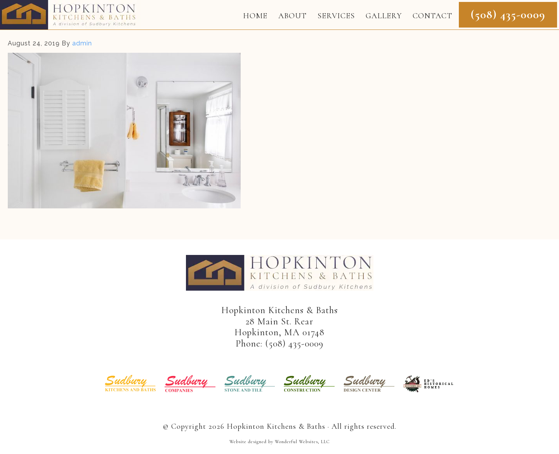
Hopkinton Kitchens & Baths (70, 14)
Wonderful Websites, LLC (302, 441)
